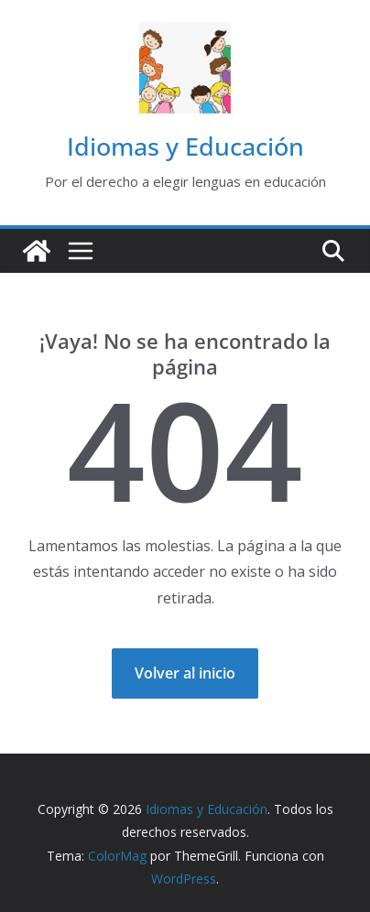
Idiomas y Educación (185, 146)
